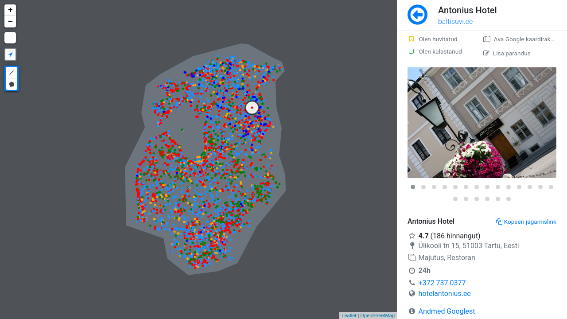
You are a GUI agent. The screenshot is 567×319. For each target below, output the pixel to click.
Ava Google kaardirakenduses (525, 39)
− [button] (10, 21)
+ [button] (10, 10)
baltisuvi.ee (455, 21)
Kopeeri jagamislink (526, 221)
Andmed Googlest (447, 311)
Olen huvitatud (433, 39)
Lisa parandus (507, 53)
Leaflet (349, 315)
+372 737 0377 (442, 283)
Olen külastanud (435, 51)
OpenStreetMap (377, 315)
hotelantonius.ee (445, 293)
